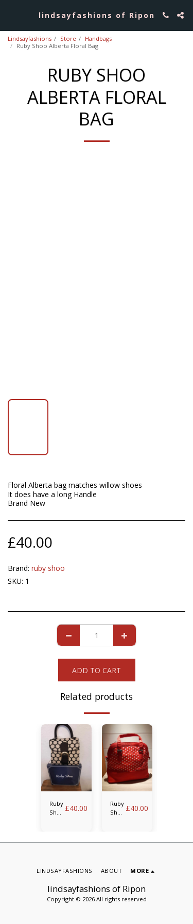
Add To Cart (96, 670)
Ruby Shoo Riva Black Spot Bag (57, 808)
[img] (66, 758)
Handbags (98, 38)
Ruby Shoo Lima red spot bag (118, 808)
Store (68, 38)
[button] (11, 14)
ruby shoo (48, 568)
